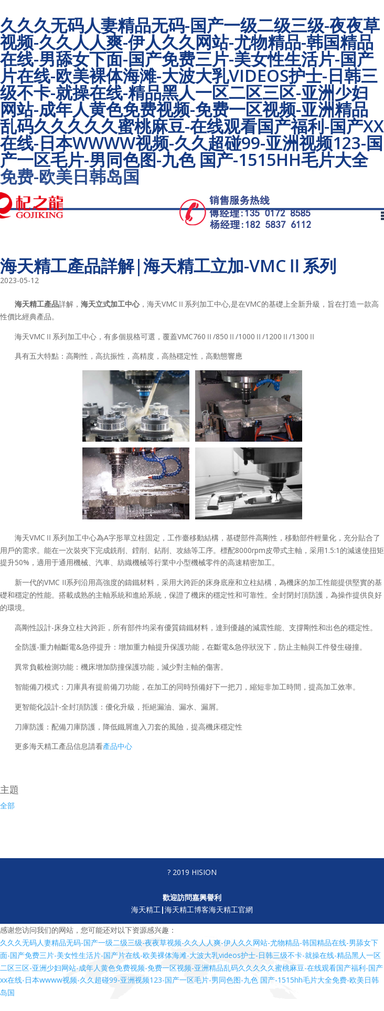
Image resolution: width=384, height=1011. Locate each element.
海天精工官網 (231, 909)
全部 (7, 805)
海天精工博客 (187, 909)
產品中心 (117, 746)
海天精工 (146, 909)
